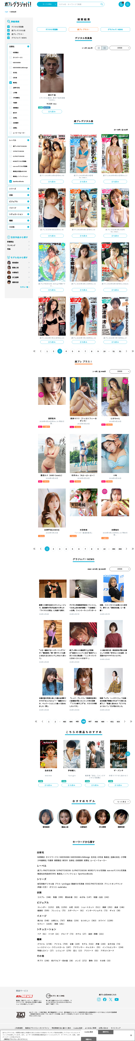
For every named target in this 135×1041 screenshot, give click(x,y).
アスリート (92, 950)
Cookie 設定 (77, 1028)
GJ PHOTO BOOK (18, 156)
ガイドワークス (17, 57)
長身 (119, 907)
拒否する (106, 1032)
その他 (11, 227)
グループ (68, 934)
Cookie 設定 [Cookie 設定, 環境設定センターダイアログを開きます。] (88, 1032)
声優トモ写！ (42, 887)
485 (77, 721)
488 (96, 721)
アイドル (61, 944)
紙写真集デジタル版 (45, 884)
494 (120, 549)
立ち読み (52, 111)
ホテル (81, 934)
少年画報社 (16, 98)
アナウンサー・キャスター (87, 947)
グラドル (45, 944)
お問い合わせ (103, 1028)
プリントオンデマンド (113, 884)
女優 (75, 944)
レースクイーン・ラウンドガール (54, 947)
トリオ (54, 934)
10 (104, 351)
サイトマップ (115, 1028)
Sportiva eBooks (18, 181)
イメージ (12, 208)
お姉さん (58, 920)
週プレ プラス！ (18, 34)
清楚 (59, 924)
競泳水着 (72, 897)
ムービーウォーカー (19, 133)
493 (113, 549)
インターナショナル (97, 910)
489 (102, 721)
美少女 (43, 920)
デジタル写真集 (18, 26)
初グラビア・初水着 (62, 960)
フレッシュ (59, 910)
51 (114, 351)
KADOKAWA (17, 62)
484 (70, 721)
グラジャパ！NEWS (19, 38)
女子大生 (114, 944)
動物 (94, 960)
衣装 (11, 195)
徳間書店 (15, 108)
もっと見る (121, 802)
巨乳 (62, 907)
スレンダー (46, 907)
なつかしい (89, 920)
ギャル (115, 910)
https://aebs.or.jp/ (35, 1015)
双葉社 (15, 128)
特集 (8, 249)
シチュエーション (16, 214)
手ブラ (43, 960)
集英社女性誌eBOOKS (20, 171)
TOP (6, 12)
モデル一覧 (24, 287)
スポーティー (76, 910)
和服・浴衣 (102, 897)
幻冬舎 (15, 78)
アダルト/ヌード (107, 950)
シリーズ (12, 188)
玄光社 (15, 73)
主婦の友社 (16, 88)
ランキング (11, 245)
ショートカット (91, 907)
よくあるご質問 (90, 1028)
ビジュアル (13, 201)
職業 (11, 220)
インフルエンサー (113, 947)
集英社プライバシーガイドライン (37, 1028)
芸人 (78, 950)
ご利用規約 (19, 1028)
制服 (58, 897)
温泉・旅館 (96, 934)
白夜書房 (15, 123)
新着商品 (10, 242)
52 (120, 351)
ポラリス (53, 887)
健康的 (43, 910)
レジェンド (64, 950)
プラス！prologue (62, 884)
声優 (101, 944)
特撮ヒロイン (46, 950)
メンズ (81, 960)
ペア (42, 934)
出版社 (11, 46)
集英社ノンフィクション (20, 176)
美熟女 (73, 920)
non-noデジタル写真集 (20, 166)
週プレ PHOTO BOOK (20, 146)
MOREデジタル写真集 (19, 161)
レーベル (12, 140)
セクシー (45, 924)
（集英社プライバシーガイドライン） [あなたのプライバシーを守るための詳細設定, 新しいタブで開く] (15, 1039)
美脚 (107, 907)
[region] (67, 1035)
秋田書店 (15, 52)
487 (90, 721)
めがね (86, 897)
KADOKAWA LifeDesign (20, 67)
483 (64, 721)
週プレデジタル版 (18, 30)
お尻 (74, 907)
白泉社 (15, 118)
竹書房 (15, 103)
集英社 (15, 83)
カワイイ (106, 920)
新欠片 (15, 113)
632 (112, 721)
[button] (127, 754)
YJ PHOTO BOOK (18, 151)
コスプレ (44, 897)
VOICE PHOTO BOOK (94, 884)
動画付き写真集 (77, 884)
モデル (88, 944)
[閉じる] (131, 1035)
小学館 (15, 93)
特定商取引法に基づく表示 (61, 1028)
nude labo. (62, 887)
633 (118, 721)
